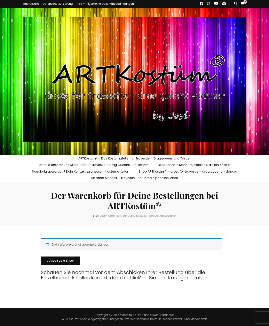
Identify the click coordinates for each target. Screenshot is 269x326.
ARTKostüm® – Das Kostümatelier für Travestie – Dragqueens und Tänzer (134, 158)
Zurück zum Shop (60, 261)
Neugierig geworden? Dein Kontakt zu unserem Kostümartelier (80, 171)
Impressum (31, 4)
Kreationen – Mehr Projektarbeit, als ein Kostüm (195, 165)
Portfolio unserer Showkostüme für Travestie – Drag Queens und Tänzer (92, 165)
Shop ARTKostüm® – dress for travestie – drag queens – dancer (188, 171)
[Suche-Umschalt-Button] (235, 3)
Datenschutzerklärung (58, 4)
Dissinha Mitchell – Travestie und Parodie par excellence (134, 178)
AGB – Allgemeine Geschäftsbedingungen (105, 4)
